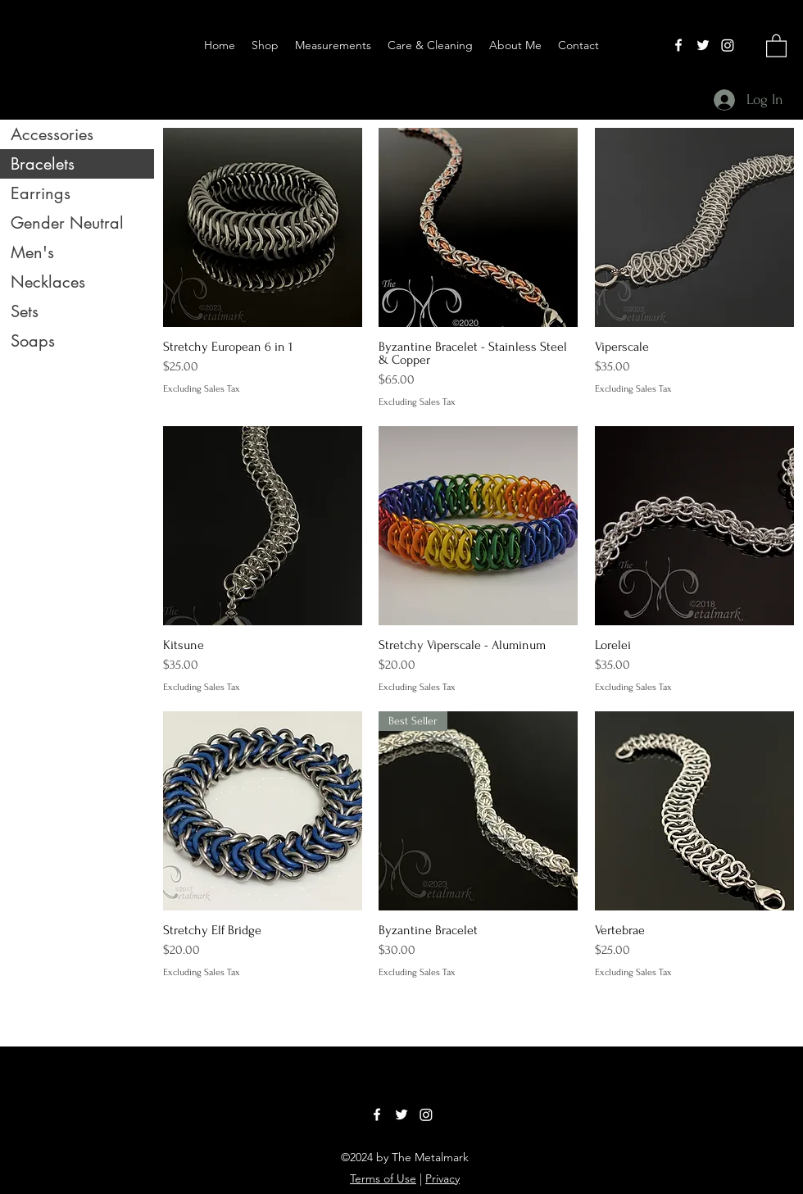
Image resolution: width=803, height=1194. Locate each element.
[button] (776, 45)
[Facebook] (678, 45)
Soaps (33, 341)
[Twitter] (703, 45)
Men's (32, 252)
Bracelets (43, 164)
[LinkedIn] (727, 45)
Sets (25, 311)
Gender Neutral (67, 223)
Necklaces (48, 282)
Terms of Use (383, 1178)
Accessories (52, 134)
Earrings (40, 193)
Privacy (442, 1178)
